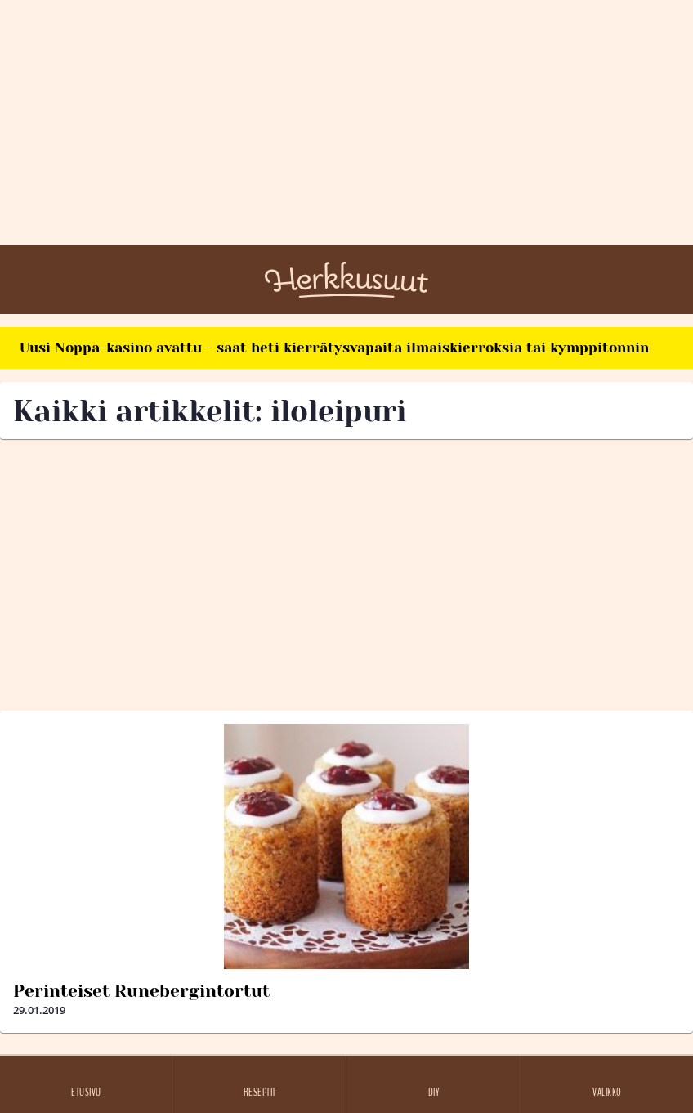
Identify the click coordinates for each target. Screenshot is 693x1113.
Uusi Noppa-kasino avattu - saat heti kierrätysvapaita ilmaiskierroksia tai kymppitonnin (334, 347)
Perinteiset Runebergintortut (141, 991)
